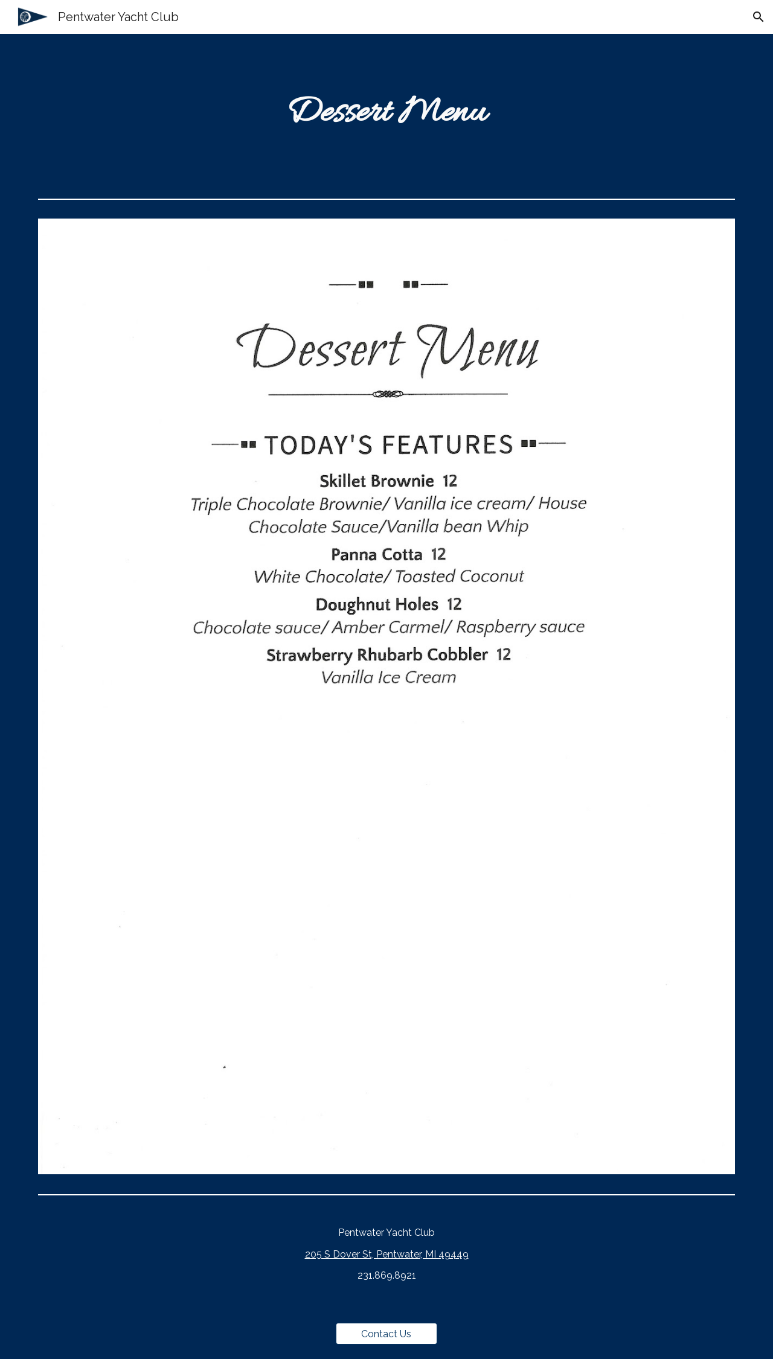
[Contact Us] (386, 1334)
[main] (386, 113)
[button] (758, 16)
